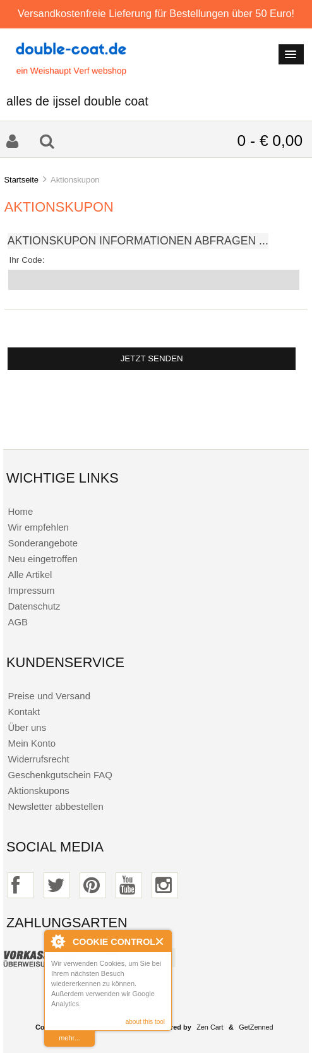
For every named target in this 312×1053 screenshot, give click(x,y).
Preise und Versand (49, 695)
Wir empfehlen (38, 527)
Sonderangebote (43, 543)
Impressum (31, 590)
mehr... (69, 1038)
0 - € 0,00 (270, 140)
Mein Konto (32, 743)
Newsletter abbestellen (55, 806)
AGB (18, 622)
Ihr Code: (27, 260)
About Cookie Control (57, 941)
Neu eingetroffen (42, 558)
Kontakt (24, 711)
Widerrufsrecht (38, 759)
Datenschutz (34, 606)
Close (160, 941)
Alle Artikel (30, 574)
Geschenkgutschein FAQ (60, 774)
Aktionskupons (38, 790)
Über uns (27, 727)
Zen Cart (209, 1027)
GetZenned (256, 1027)
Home (20, 511)
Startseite (21, 179)
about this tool (145, 1021)
